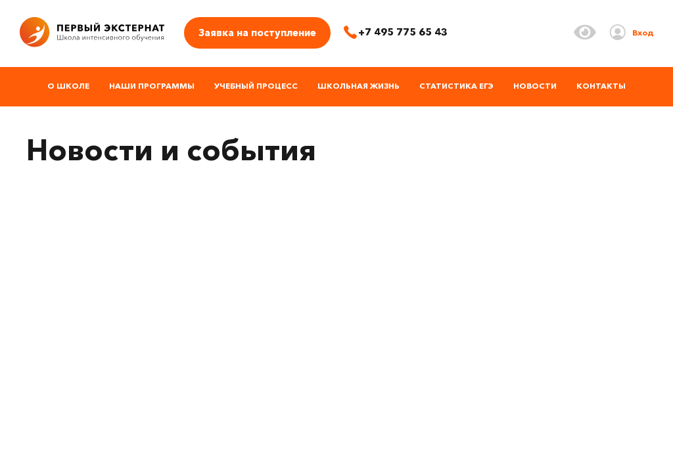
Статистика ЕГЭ (456, 86)
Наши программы (152, 86)
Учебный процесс (256, 86)
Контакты (601, 86)
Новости (535, 86)
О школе (68, 86)
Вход (642, 32)
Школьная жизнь (358, 86)
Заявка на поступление (257, 32)
